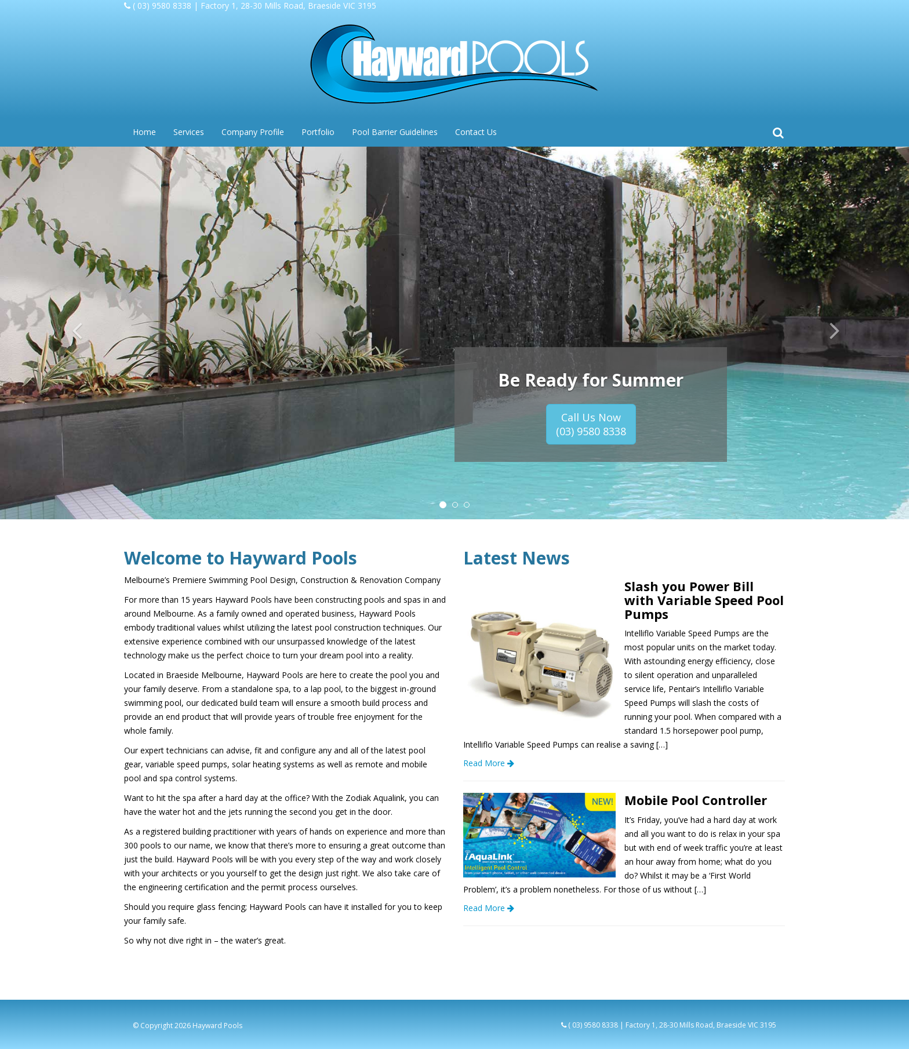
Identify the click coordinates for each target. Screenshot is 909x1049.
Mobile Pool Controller (695, 799)
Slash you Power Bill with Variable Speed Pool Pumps (704, 599)
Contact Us (476, 131)
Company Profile (252, 131)
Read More (488, 762)
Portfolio (317, 131)
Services (188, 131)
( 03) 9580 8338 (162, 5)
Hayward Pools (217, 1025)
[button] (68, 333)
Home (144, 131)
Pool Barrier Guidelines (395, 131)
